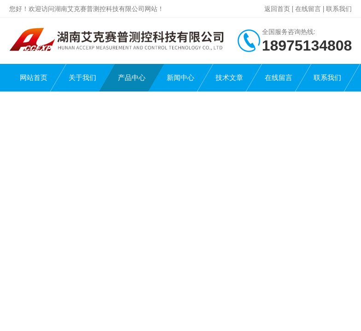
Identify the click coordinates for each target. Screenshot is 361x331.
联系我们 (339, 8)
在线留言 (308, 8)
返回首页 (277, 8)
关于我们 (82, 77)
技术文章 (229, 77)
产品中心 (132, 77)
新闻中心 (180, 77)
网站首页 (33, 77)
